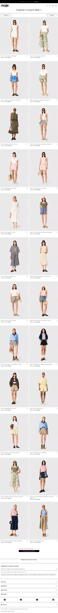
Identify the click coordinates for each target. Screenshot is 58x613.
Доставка (3, 608)
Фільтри (52, 15)
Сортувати (6, 15)
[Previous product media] (1, 36)
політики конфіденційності (50, 575)
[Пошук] (47, 5)
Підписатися (56, 569)
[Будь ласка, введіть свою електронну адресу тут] (29, 568)
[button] (50, 6)
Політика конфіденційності (11, 608)
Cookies (19, 608)
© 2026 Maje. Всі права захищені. (8, 611)
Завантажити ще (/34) (29, 551)
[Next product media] (27, 36)
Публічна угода (25, 608)
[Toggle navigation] (56, 6)
